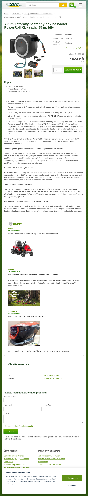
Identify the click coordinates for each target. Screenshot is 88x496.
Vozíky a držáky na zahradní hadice (38, 14)
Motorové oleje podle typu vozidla (51, 459)
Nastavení (72, 485)
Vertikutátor (8, 462)
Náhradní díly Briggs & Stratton (16, 459)
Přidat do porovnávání (73, 48)
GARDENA (16, 14)
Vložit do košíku (73, 70)
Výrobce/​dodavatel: (57, 43)
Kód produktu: (58, 38)
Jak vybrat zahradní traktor (49, 456)
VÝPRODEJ (13, 311)
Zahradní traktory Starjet (14, 456)
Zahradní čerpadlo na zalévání (16, 464)
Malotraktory (43, 462)
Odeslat (11, 431)
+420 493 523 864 (51, 375)
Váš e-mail (7, 405)
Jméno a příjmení (10, 397)
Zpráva (6, 414)
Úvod (6, 14)
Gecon (11, 228)
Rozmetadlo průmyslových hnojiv (17, 467)
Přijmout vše (72, 478)
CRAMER (12, 269)
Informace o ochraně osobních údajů (18, 426)
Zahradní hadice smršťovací (49, 464)
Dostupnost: (57, 34)
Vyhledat (63, 5)
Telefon (47, 405)
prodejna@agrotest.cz (53, 378)
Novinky (17, 224)
